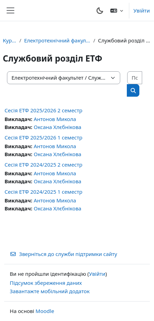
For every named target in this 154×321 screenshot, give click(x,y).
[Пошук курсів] (134, 77)
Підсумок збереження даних (46, 282)
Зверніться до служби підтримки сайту (63, 253)
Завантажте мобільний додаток (50, 291)
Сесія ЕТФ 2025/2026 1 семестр (43, 137)
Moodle (45, 310)
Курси (10, 40)
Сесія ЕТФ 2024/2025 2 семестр (43, 164)
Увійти (141, 10)
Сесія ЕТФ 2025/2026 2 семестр (43, 110)
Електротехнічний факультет (57, 40)
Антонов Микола (55, 118)
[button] (117, 10)
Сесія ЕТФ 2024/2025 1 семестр (43, 191)
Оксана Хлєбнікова (58, 126)
